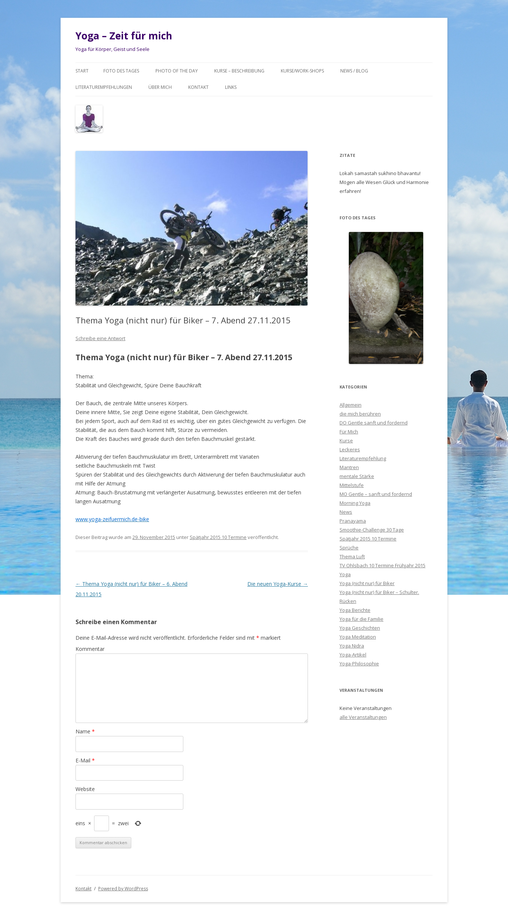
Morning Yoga (355, 503)
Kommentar (90, 648)
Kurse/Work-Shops (302, 71)
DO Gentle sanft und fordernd (374, 422)
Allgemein (350, 404)
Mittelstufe (352, 485)
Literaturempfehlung (363, 458)
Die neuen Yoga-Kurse (277, 583)
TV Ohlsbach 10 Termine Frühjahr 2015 (382, 565)
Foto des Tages (121, 71)
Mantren (349, 467)
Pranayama (353, 520)
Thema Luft (352, 556)
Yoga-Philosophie (359, 663)
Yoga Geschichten (360, 627)
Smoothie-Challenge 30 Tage (372, 529)
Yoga (345, 574)
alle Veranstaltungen (363, 717)
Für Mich (349, 431)
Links (231, 87)
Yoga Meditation (358, 636)
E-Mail (85, 760)
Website (85, 789)
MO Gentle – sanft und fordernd (376, 494)
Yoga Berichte (355, 610)
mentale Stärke (357, 476)
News (346, 512)
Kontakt (198, 87)
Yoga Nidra (352, 645)
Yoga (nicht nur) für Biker (367, 583)
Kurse (346, 440)
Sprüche (349, 547)
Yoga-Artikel (353, 654)
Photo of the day (176, 71)
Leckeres (350, 449)
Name (85, 731)
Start (82, 71)
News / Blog (354, 71)
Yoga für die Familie (361, 619)
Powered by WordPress (123, 888)
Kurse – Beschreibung (239, 71)
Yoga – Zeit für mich (123, 35)
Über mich (160, 87)
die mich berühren (360, 413)
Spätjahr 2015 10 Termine (218, 537)
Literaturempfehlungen (103, 87)
